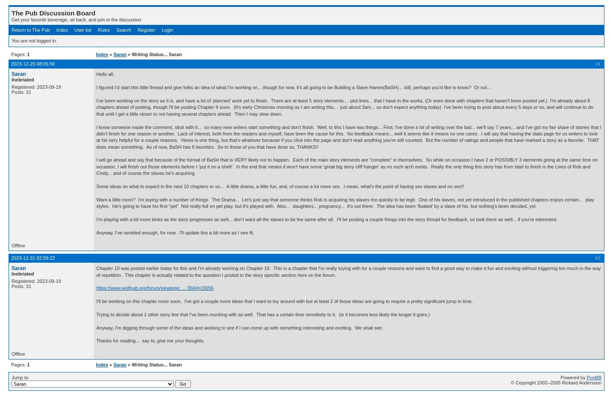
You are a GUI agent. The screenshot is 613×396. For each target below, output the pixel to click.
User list (83, 30)
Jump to (101, 381)
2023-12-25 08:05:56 (33, 63)
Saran (120, 54)
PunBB (594, 377)
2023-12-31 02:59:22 (33, 258)
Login (167, 30)
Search (123, 30)
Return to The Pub (31, 30)
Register (146, 30)
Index (62, 30)
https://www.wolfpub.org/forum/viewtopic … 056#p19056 (155, 288)
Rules (104, 30)
